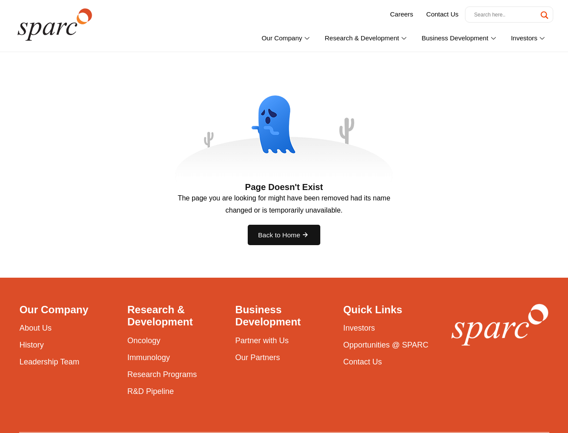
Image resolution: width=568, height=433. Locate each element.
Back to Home (284, 235)
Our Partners (257, 358)
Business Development (460, 38)
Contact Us (442, 14)
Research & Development (367, 38)
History (32, 346)
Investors (529, 38)
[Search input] (505, 14)
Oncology (143, 342)
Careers (401, 14)
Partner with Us (261, 342)
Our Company (287, 38)
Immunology (148, 358)
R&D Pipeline (150, 392)
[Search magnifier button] (544, 15)
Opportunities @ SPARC (385, 346)
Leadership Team (49, 363)
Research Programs (161, 375)
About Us (36, 329)
